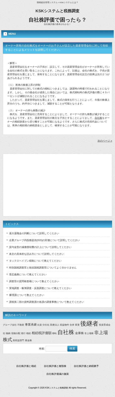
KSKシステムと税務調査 (58, 11)
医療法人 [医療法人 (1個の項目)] (54, 324)
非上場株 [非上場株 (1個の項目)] (89, 333)
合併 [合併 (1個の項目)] (72, 324)
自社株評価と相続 (26, 366)
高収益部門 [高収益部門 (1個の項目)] (18, 340)
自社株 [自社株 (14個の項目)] (65, 332)
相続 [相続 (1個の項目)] (28, 333)
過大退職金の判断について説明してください (34, 233)
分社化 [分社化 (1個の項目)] (45, 324)
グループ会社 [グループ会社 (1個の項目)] (10, 324)
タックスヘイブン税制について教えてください (35, 260)
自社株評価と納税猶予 (86, 366)
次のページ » (105, 140)
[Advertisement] (58, 185)
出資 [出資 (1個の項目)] (39, 324)
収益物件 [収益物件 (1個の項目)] (64, 324)
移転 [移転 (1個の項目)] (54, 333)
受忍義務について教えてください (28, 274)
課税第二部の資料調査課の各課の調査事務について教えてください (46, 301)
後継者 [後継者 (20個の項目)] (89, 323)
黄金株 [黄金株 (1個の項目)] (28, 340)
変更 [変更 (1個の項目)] (77, 324)
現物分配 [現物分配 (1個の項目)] (15, 333)
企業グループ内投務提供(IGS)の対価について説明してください (44, 240)
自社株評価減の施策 (57, 373)
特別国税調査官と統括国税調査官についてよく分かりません (43, 267)
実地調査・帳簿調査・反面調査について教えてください (40, 288)
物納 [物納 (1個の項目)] (8, 333)
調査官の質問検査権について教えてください (34, 281)
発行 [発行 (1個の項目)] (23, 333)
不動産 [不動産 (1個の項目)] (20, 324)
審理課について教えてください (26, 295)
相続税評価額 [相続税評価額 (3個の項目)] (42, 333)
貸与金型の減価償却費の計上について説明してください (40, 247)
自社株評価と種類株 (55, 366)
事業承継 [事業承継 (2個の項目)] (31, 324)
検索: (42, 348)
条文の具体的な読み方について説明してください (36, 253)
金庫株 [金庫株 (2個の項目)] (79, 333)
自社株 (98, 117)
